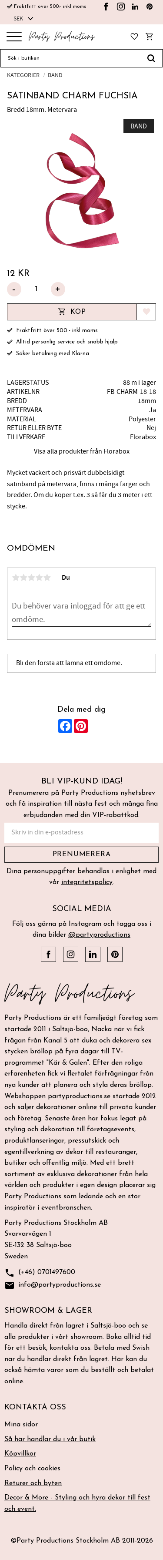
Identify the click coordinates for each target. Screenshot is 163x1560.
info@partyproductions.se (52, 1285)
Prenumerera (82, 854)
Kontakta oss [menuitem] (35, 1407)
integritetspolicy (87, 882)
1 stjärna (16, 578)
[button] (14, 37)
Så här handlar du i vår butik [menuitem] (50, 1439)
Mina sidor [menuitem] (21, 1424)
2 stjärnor (23, 578)
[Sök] (151, 58)
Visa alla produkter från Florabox (82, 451)
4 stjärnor (39, 578)
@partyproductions (99, 934)
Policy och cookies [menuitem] (32, 1468)
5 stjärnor (47, 578)
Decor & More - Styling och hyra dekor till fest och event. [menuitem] (77, 1503)
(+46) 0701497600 (39, 1273)
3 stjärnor (31, 578)
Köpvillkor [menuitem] (20, 1453)
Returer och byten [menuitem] (33, 1483)
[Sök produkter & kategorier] (70, 58)
